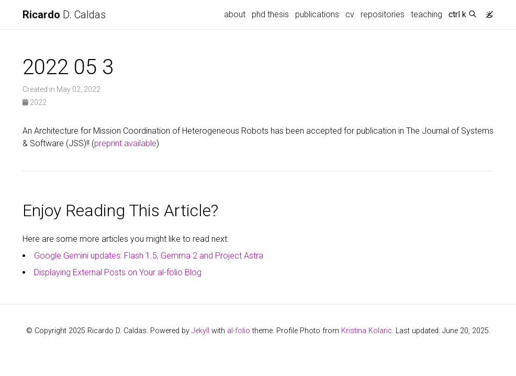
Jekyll (200, 330)
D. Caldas (64, 14)
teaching (426, 14)
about (234, 14)
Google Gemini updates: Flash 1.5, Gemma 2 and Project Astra (148, 256)
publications (317, 14)
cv (349, 14)
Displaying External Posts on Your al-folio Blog (117, 272)
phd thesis (270, 14)
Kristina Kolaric (366, 330)
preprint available (125, 143)
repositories (383, 14)
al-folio (238, 330)
